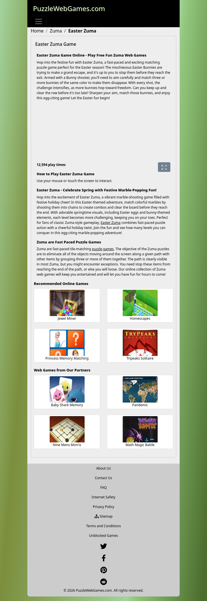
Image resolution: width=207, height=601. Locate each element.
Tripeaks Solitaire (140, 358)
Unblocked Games (103, 535)
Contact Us (103, 477)
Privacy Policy (103, 506)
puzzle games (103, 249)
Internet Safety (103, 497)
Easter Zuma (111, 222)
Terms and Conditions (103, 526)
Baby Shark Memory (67, 405)
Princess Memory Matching (67, 358)
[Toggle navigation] (39, 21)
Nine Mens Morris (67, 444)
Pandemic (140, 405)
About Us (103, 468)
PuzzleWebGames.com (69, 8)
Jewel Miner (67, 318)
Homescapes (140, 318)
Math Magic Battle (140, 444)
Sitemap (103, 516)
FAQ (103, 487)
